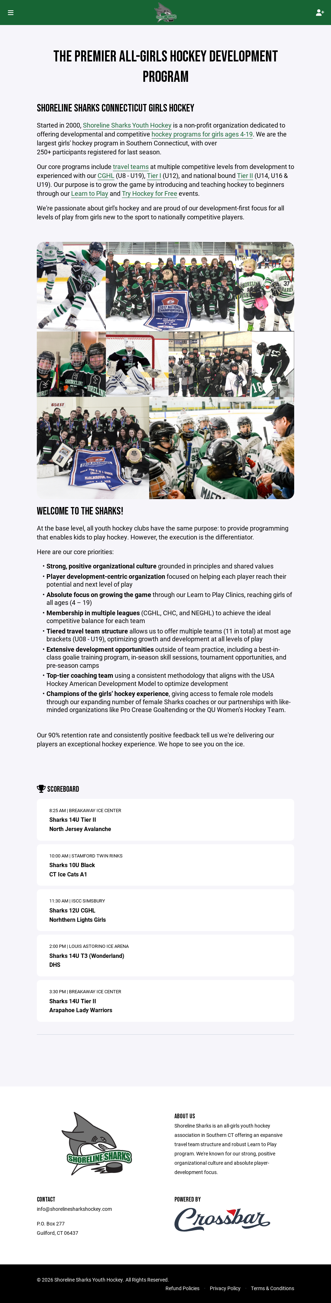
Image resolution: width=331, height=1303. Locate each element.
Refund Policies (182, 1288)
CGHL (106, 175)
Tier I (154, 175)
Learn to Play (89, 193)
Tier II (245, 175)
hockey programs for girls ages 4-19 (202, 134)
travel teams (131, 166)
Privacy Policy (225, 1288)
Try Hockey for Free (149, 193)
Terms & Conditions (272, 1288)
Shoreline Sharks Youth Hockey (127, 125)
